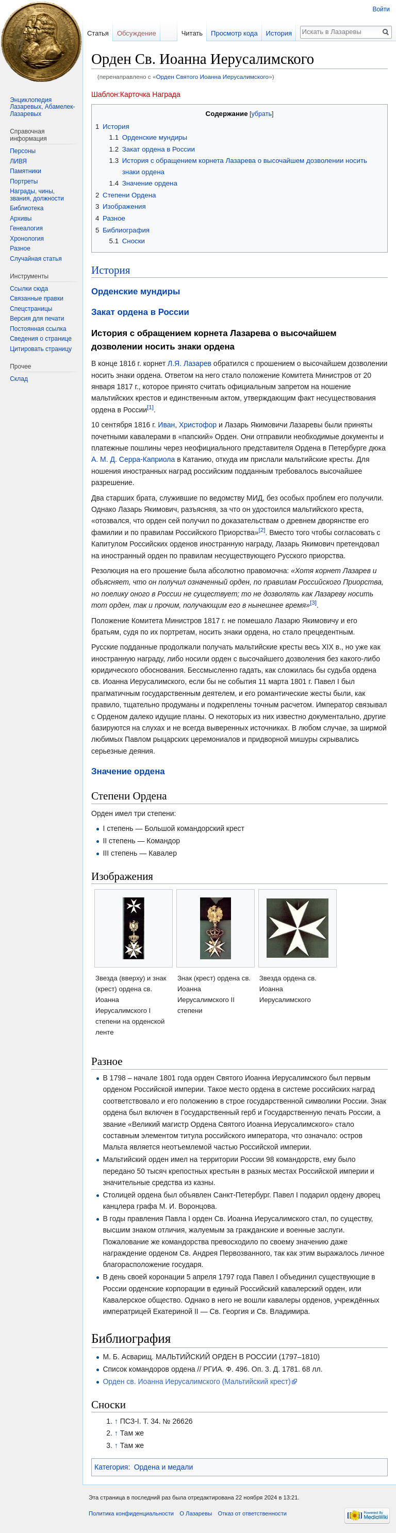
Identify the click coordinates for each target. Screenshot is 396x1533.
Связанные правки (36, 298)
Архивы (20, 218)
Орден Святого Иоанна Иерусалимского (212, 76)
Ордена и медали (163, 1467)
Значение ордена (128, 771)
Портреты (24, 181)
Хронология (27, 238)
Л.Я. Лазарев (189, 363)
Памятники (25, 171)
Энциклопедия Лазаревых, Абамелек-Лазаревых (42, 107)
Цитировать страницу (41, 349)
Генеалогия (26, 228)
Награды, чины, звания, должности (37, 195)
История (110, 270)
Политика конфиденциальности (131, 1513)
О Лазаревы (195, 1513)
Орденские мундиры (135, 291)
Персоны (23, 151)
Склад (19, 378)
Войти (381, 9)
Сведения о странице (41, 338)
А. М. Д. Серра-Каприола (133, 459)
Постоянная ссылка (38, 328)
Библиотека (26, 208)
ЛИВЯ (18, 161)
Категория (111, 1467)
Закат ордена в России (140, 312)
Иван (166, 425)
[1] (150, 407)
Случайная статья (35, 258)
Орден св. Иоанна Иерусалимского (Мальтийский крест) (196, 1381)
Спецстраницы (31, 308)
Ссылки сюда (29, 288)
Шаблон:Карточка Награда (135, 94)
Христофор (198, 425)
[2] (262, 529)
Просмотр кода (234, 33)
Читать (192, 33)
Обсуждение (136, 33)
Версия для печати (37, 318)
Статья (98, 33)
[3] (313, 602)
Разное (20, 248)
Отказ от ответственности (252, 1513)
